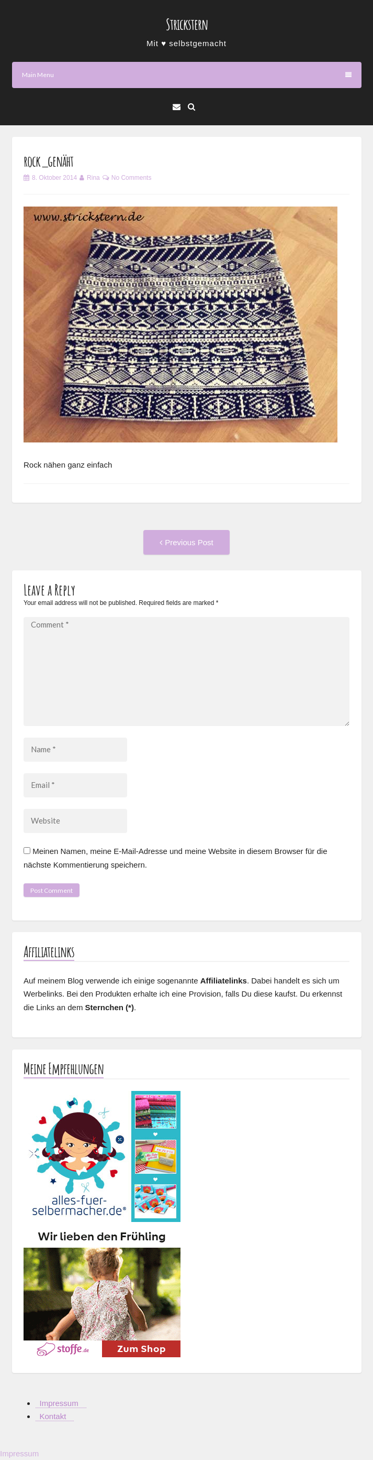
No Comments (131, 177)
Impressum (59, 1403)
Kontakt (53, 1416)
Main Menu (187, 75)
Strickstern (187, 24)
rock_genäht (48, 161)
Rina (93, 177)
